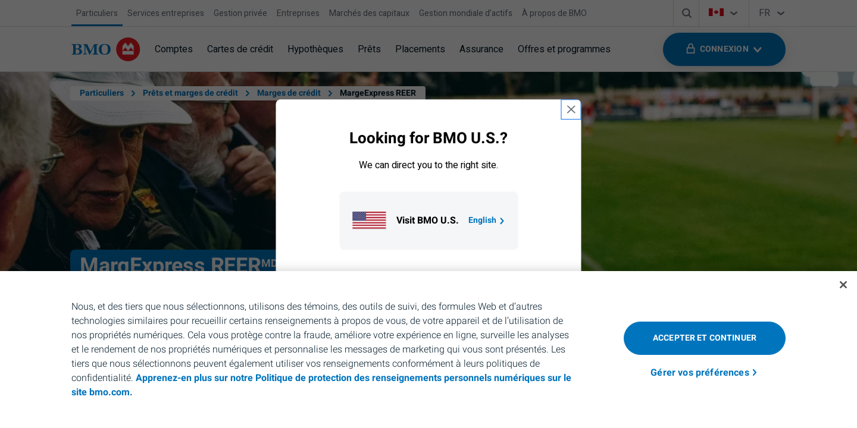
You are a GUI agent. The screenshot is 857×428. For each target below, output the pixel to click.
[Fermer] (843, 285)
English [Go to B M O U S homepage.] (487, 220)
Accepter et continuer (704, 338)
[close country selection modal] (571, 109)
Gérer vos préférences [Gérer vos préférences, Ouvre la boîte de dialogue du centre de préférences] (699, 373)
